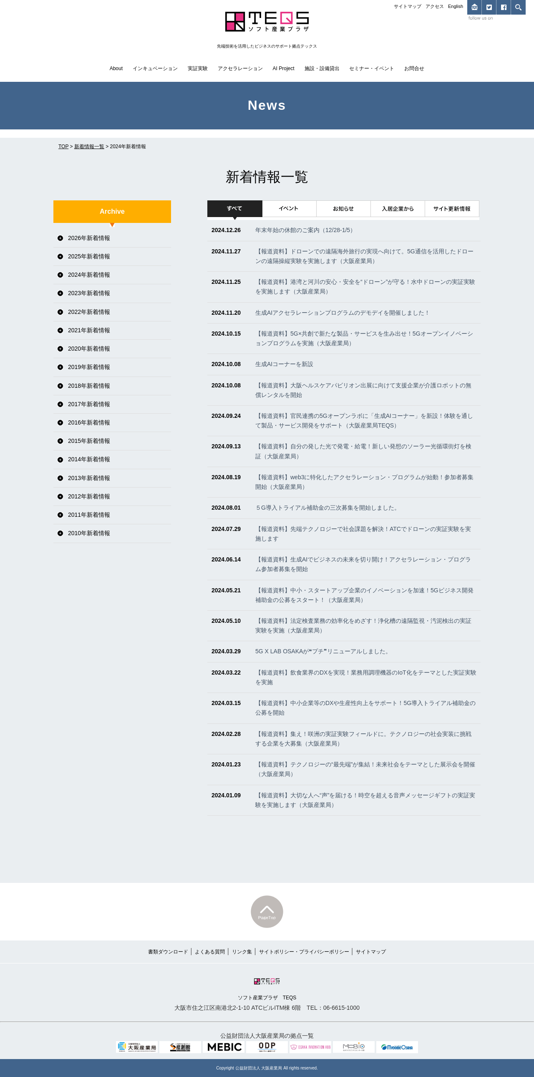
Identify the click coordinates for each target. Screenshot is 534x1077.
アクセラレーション (240, 68)
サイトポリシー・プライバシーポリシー (304, 952)
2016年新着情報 (89, 422)
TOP (63, 146)
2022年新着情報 (89, 311)
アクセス (435, 6)
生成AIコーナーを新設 (284, 364)
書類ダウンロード (168, 952)
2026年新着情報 (89, 238)
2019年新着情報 (89, 367)
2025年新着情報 (89, 256)
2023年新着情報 (89, 293)
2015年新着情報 (89, 440)
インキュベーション (155, 68)
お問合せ (414, 68)
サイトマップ (407, 6)
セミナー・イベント (371, 68)
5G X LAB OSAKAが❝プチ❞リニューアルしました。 (323, 651)
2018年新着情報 (89, 385)
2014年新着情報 (89, 459)
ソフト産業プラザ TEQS (267, 988)
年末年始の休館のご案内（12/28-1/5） (305, 230)
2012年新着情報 (89, 496)
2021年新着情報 (89, 330)
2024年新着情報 (89, 274)
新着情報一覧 (89, 146)
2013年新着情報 (89, 478)
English (455, 6)
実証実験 (198, 68)
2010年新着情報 (89, 533)
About (116, 68)
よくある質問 (210, 952)
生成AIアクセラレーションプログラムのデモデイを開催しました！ (342, 312)
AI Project (284, 68)
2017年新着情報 (89, 404)
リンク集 (242, 952)
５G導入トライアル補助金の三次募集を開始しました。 (327, 507)
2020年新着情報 (89, 348)
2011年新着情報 (89, 514)
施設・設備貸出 (322, 68)
